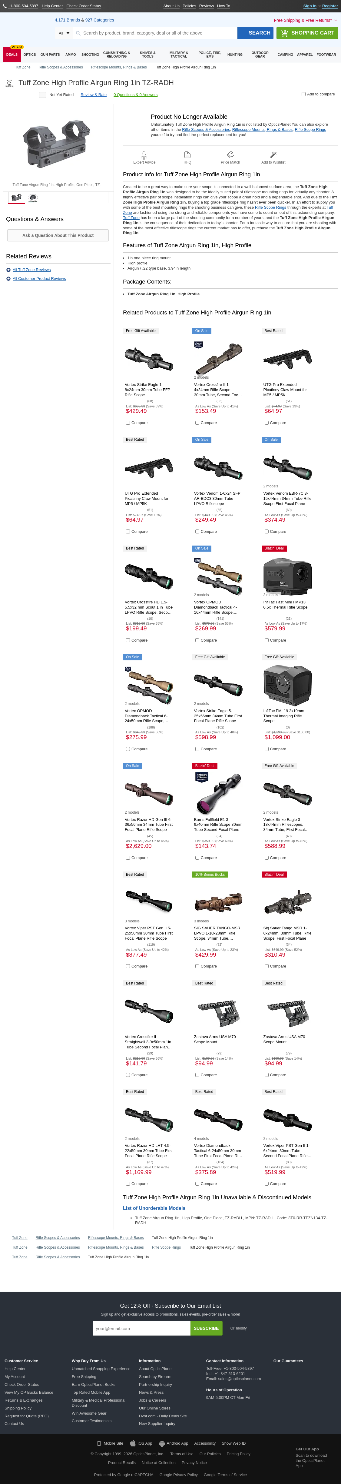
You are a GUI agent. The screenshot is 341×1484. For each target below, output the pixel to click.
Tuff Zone (131, 217)
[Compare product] (304, 94)
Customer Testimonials (91, 1421)
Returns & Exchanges (24, 1400)
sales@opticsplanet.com (239, 1378)
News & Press (151, 1392)
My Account (15, 1376)
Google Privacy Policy (179, 1474)
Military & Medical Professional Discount (98, 1403)
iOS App (140, 1443)
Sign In (309, 6)
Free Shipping (84, 1376)
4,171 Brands (67, 20)
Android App (173, 1443)
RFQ (187, 162)
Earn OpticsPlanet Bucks (93, 1384)
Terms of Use (182, 1454)
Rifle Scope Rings (310, 129)
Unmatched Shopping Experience (101, 1368)
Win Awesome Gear (89, 1413)
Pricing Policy (238, 1454)
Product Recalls (122, 1462)
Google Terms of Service (225, 1474)
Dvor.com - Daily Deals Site (163, 1416)
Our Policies (210, 1454)
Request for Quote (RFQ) (27, 1416)
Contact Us (14, 1423)
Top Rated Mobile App (91, 1392)
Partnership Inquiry (155, 1384)
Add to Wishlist (273, 162)
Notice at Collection (159, 1462)
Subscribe (206, 1328)
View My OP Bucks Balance (29, 1392)
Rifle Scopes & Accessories (206, 129)
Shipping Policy (18, 1408)
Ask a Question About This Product (58, 235)
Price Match (230, 162)
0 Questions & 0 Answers (135, 94)
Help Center (15, 1368)
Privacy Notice (200, 1462)
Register (330, 6)
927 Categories (99, 20)
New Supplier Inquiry (157, 1423)
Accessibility (205, 1443)
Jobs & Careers (152, 1400)
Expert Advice (144, 162)
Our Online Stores (154, 1408)
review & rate (94, 94)
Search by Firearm (155, 1376)
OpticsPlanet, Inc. (148, 1454)
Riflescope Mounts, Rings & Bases (262, 129)
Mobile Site (109, 1443)
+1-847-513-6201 (230, 1373)
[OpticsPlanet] (26, 29)
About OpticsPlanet (156, 1368)
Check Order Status (22, 1384)
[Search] (255, 33)
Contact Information (225, 1361)
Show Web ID (234, 1443)
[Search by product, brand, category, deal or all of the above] (155, 32)
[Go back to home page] (6, 67)
